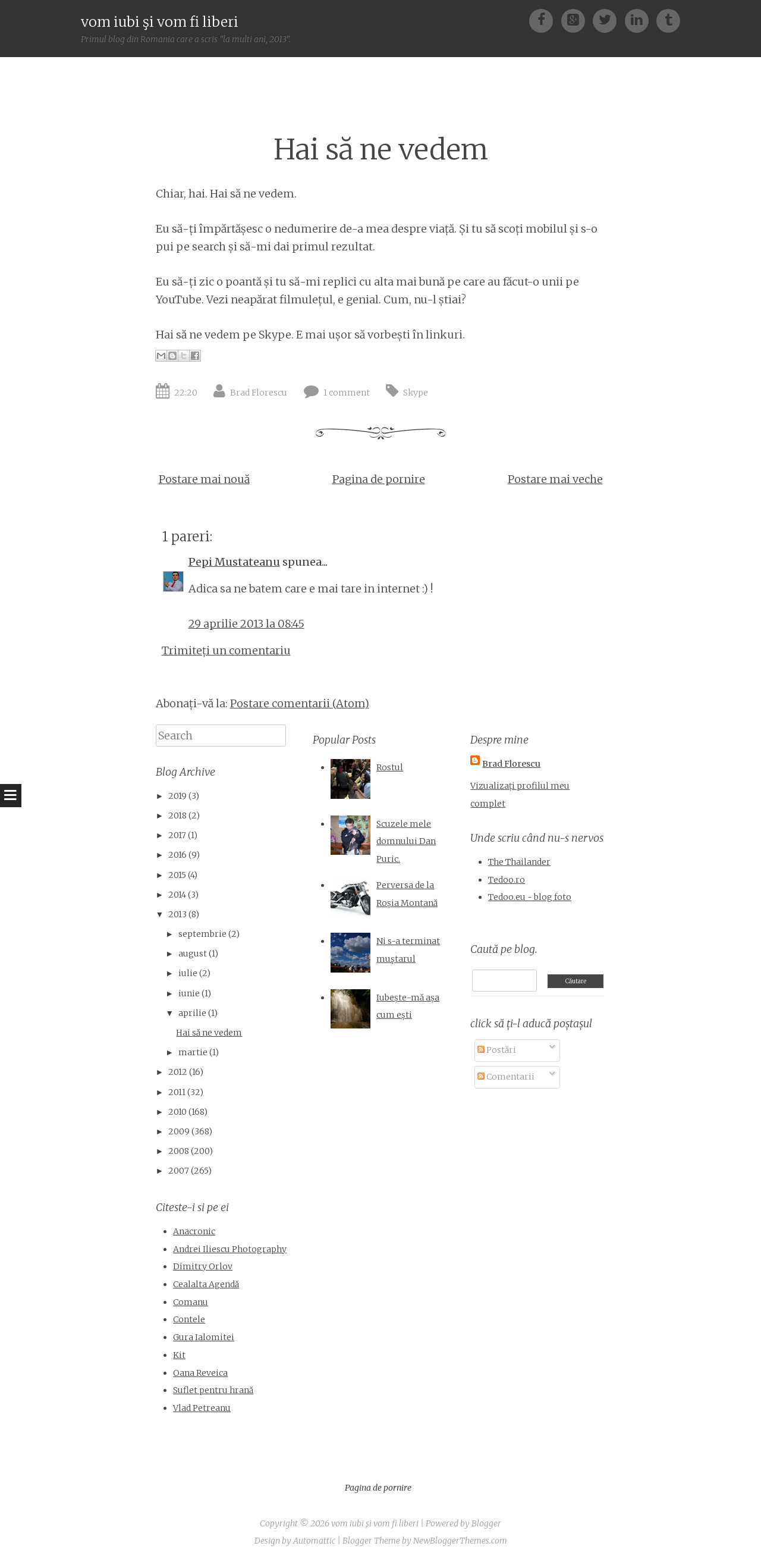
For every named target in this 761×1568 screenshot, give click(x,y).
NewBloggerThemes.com (460, 1540)
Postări (496, 1050)
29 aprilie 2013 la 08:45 (246, 624)
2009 (179, 1131)
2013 (177, 914)
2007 (178, 1170)
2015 (177, 875)
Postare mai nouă (204, 479)
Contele (189, 1319)
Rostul (389, 767)
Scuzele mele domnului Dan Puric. (406, 841)
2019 (177, 796)
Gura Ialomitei (203, 1337)
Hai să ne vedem (380, 149)
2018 (177, 815)
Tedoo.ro (506, 879)
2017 (177, 835)
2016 (177, 854)
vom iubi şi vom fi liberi (159, 21)
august (192, 953)
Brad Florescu (258, 392)
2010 (177, 1111)
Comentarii (505, 1076)
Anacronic (194, 1231)
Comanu (190, 1302)
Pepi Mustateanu (234, 562)
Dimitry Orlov (202, 1266)
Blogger (486, 1523)
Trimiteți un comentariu (226, 650)
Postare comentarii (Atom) (299, 703)
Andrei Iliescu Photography (230, 1249)
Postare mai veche (555, 479)
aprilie (192, 1013)
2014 (177, 894)
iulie (187, 973)
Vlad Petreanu (202, 1408)
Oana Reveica (200, 1373)
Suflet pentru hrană (213, 1390)
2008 (178, 1151)
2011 (176, 1092)
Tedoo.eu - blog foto (529, 897)
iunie (189, 993)
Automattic (314, 1540)
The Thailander (519, 862)
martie (192, 1052)
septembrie (202, 934)
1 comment (346, 392)
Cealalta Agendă (206, 1284)
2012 (177, 1072)
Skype (415, 392)
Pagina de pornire (378, 479)
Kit (179, 1355)
